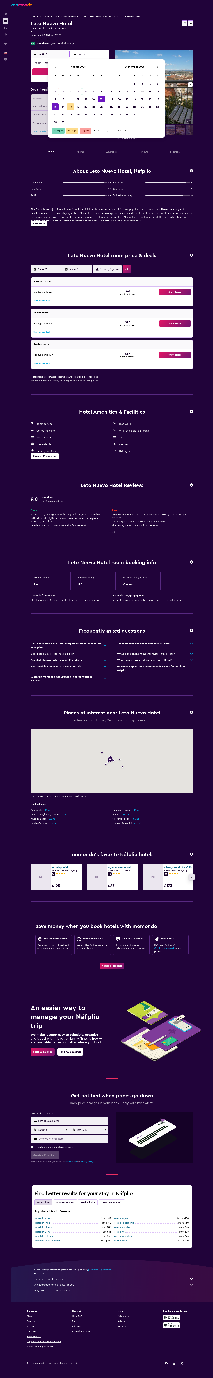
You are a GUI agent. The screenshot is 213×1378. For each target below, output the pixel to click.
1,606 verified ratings (62, 43)
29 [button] (101, 114)
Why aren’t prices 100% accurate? (113, 1290)
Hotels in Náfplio (112, 16)
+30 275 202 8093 (41, 39)
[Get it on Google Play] (171, 1317)
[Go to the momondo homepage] (21, 4)
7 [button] (93, 91)
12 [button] (78, 99)
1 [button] (101, 84)
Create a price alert (164, 948)
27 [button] (86, 114)
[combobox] (72, 1121)
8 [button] (101, 91)
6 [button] (86, 91)
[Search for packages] (5, 35)
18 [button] (70, 106)
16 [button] (55, 106)
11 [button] (70, 99)
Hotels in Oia (119, 1232)
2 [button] (55, 91)
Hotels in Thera (42, 1223)
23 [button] (55, 114)
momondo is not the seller (113, 1279)
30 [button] (55, 122)
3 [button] (63, 91)
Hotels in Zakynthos (45, 1236)
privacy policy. (87, 1162)
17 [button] (63, 106)
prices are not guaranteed (99, 1270)
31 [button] (63, 122)
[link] (112, 966)
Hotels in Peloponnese (91, 16)
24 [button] (62, 114)
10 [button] (63, 99)
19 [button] (78, 106)
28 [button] (93, 114)
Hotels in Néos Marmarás (47, 1241)
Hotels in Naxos (120, 1241)
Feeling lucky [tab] (88, 1202)
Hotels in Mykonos (122, 1218)
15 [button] (101, 99)
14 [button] (93, 99)
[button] (5, 4)
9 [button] (55, 99)
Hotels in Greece (70, 16)
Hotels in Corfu (42, 1232)
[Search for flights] (5, 14)
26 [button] (78, 114)
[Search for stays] (5, 21)
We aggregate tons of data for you (113, 1285)
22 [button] (101, 106)
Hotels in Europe (52, 16)
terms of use (71, 1162)
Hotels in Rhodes (121, 1227)
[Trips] (5, 44)
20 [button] (85, 106)
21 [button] (93, 106)
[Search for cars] (5, 28)
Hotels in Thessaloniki (123, 1223)
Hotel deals (36, 16)
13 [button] (86, 99)
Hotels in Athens (43, 1218)
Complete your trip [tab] (112, 1202)
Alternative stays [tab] (65, 1202)
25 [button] (70, 114)
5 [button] (78, 91)
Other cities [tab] (43, 1202)
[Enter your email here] (72, 1139)
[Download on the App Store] (171, 1325)
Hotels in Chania (43, 1227)
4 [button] (70, 91)
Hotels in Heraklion (122, 1236)
